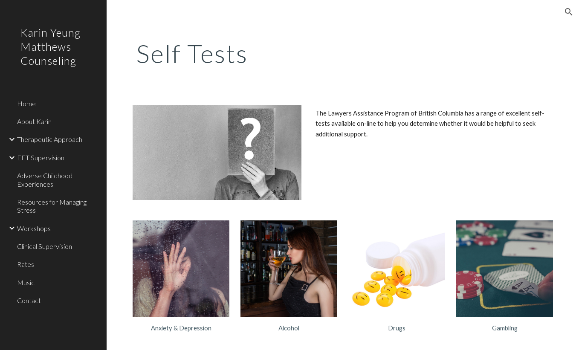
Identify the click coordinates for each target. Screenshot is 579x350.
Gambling (505, 328)
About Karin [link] (34, 121)
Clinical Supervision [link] (44, 246)
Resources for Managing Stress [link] (52, 206)
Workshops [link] (34, 228)
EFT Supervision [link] (40, 157)
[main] (271, 53)
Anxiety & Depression (181, 328)
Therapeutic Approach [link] (49, 139)
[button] (569, 12)
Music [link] (26, 282)
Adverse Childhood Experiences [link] (44, 179)
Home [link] (26, 103)
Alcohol (288, 328)
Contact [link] (29, 300)
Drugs (396, 328)
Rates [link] (25, 264)
